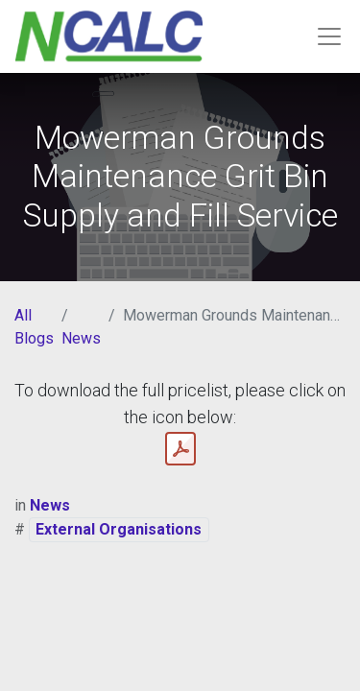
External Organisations (119, 529)
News (81, 338)
